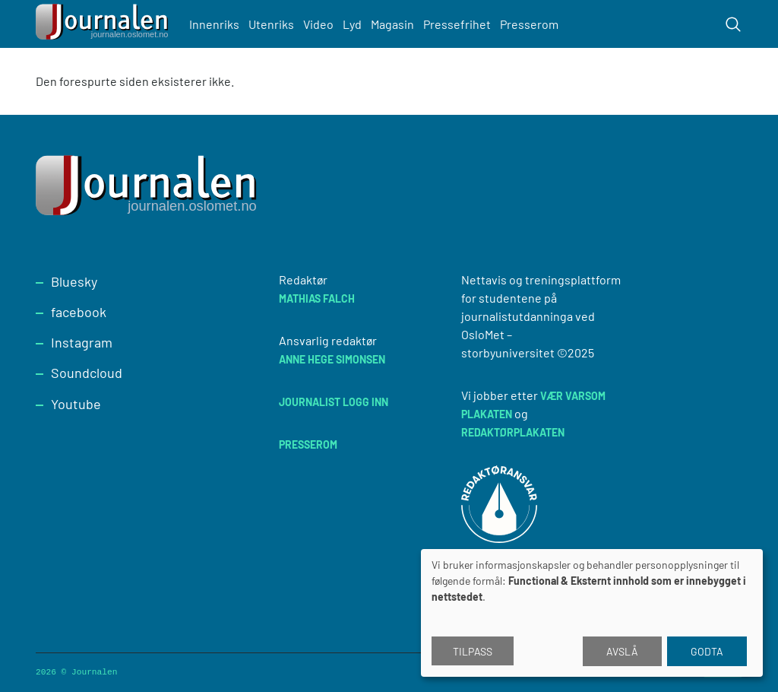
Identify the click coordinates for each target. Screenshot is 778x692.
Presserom (529, 24)
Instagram (81, 342)
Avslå (622, 651)
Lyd (352, 24)
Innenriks (214, 24)
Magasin (392, 24)
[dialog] (592, 613)
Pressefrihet (457, 24)
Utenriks (271, 24)
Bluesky (74, 281)
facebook (78, 311)
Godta (707, 651)
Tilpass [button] (472, 651)
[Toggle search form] (733, 24)
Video (318, 24)
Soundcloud (86, 372)
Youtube (76, 403)
